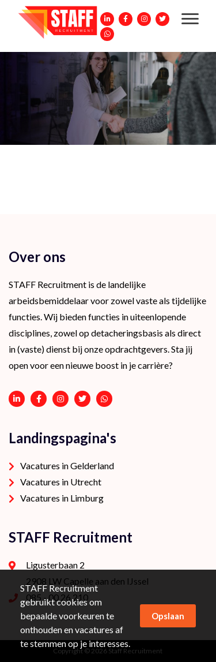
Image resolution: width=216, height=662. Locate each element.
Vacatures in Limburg (62, 497)
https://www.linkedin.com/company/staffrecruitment (17, 399)
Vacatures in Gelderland (67, 465)
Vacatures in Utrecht (60, 481)
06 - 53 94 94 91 (104, 399)
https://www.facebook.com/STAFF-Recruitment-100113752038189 (39, 399)
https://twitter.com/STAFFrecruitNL (82, 399)
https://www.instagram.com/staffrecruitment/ (60, 399)
